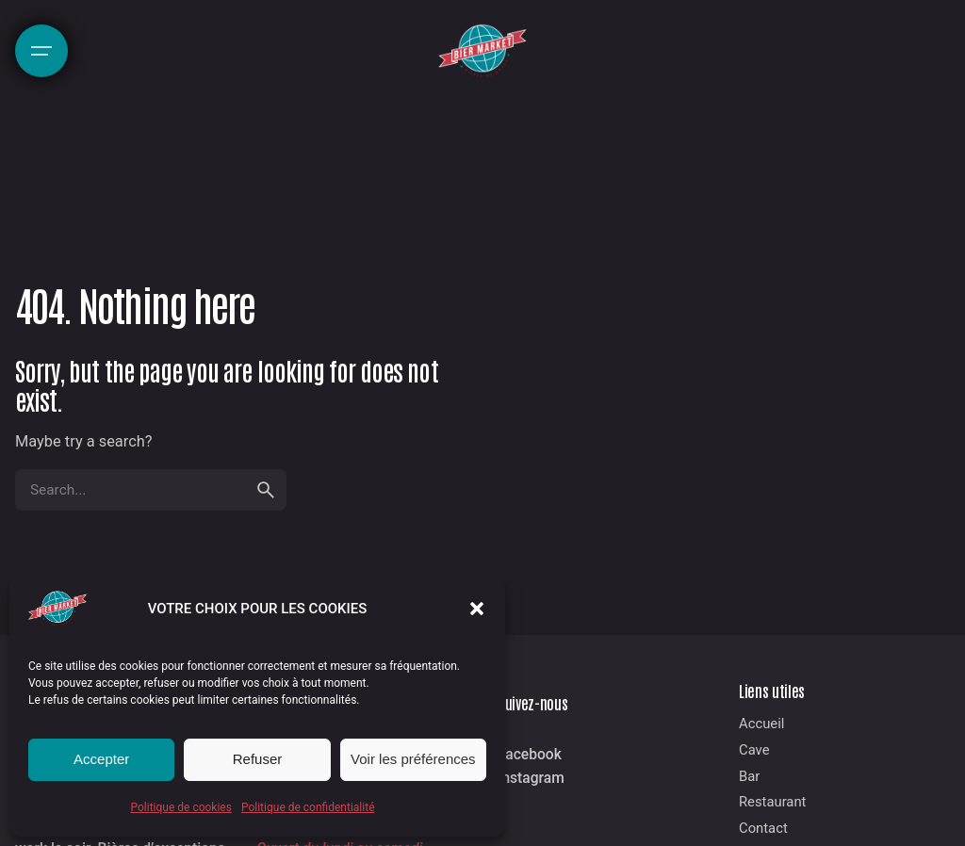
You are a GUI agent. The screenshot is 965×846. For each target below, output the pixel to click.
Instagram (531, 778)
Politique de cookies (181, 807)
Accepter (101, 759)
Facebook (530, 754)
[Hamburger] (41, 50)
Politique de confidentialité (308, 807)
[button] (476, 608)
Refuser (258, 759)
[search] (265, 490)
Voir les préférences (413, 759)
